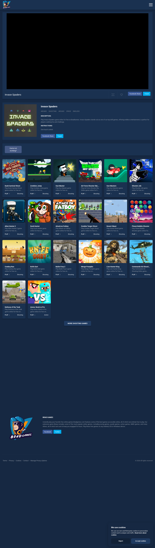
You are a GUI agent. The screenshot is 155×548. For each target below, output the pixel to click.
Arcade (44, 111)
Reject (121, 541)
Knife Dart (34, 267)
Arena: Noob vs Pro (37, 307)
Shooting (52, 111)
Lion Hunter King (113, 267)
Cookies (19, 461)
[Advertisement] (77, 364)
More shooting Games (77, 323)
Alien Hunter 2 (10, 226)
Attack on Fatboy (62, 226)
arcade (61, 111)
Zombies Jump (36, 186)
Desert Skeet (111, 226)
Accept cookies (140, 541)
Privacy (11, 461)
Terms (5, 461)
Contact (26, 461)
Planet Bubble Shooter (140, 226)
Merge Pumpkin (87, 267)
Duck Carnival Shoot (12, 186)
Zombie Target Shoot (89, 226)
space (68, 111)
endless (76, 111)
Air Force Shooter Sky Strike (91, 186)
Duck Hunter (35, 226)
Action (46, 315)
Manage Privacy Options (38, 461)
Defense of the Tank (12, 307)
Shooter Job (136, 186)
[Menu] (151, 4)
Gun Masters (111, 186)
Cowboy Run (9, 267)
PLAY (6, 194)
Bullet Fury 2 (60, 267)
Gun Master (60, 186)
